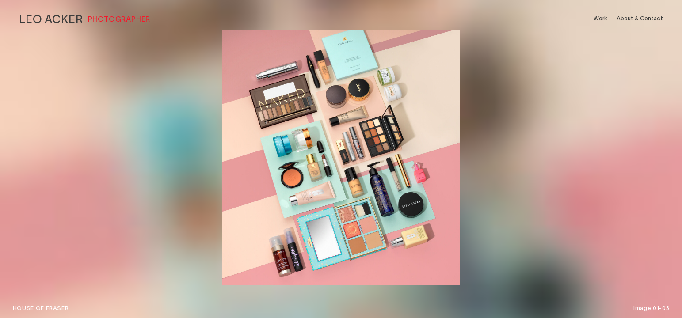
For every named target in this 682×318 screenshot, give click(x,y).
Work (600, 18)
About (640, 18)
